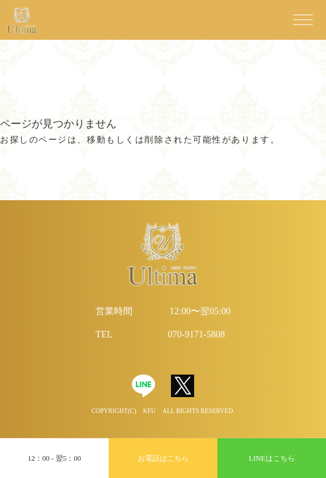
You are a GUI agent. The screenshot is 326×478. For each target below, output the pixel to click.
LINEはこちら (271, 458)
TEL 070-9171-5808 (160, 334)
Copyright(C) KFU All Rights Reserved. (163, 410)
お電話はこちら (163, 458)
